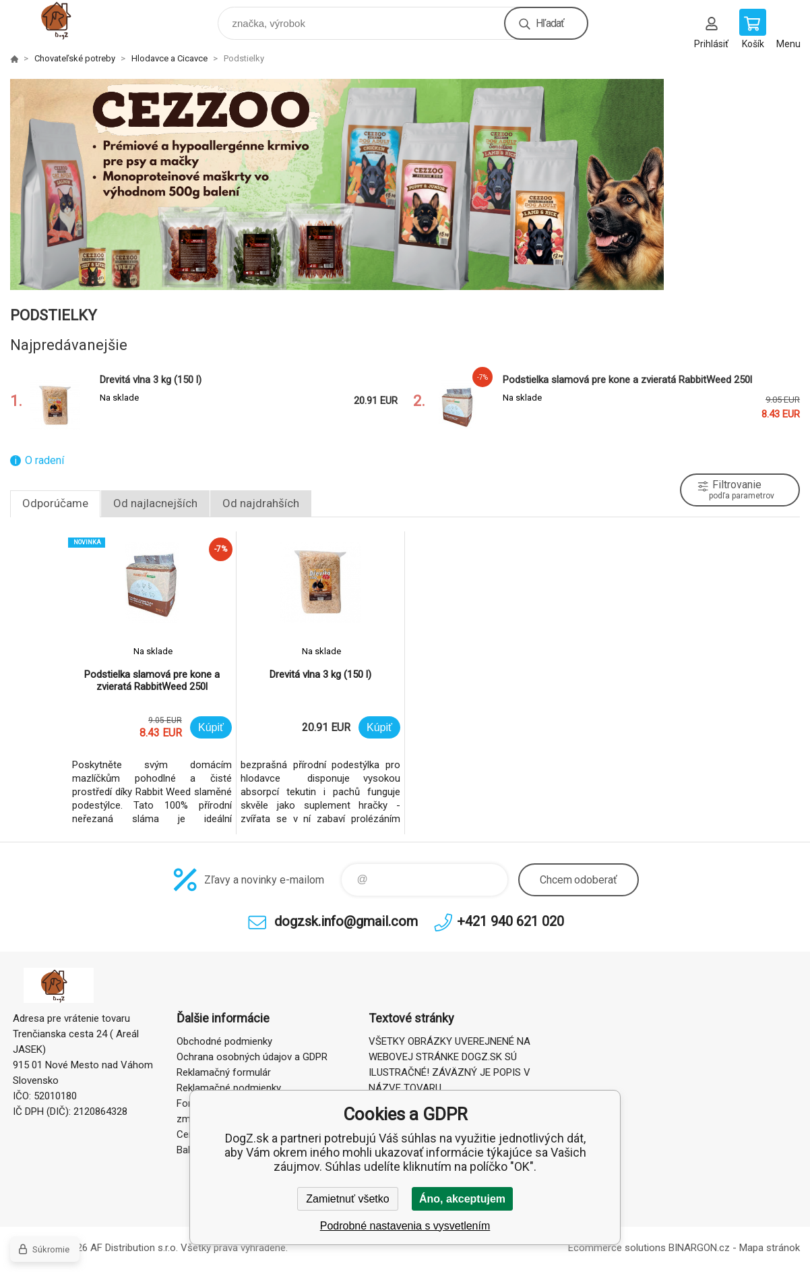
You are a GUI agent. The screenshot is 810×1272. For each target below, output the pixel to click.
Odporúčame (55, 503)
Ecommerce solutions (617, 1248)
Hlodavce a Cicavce (169, 58)
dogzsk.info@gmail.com (346, 921)
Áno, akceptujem (462, 1199)
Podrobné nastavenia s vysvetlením (405, 1226)
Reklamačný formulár (224, 1072)
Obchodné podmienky (224, 1041)
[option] (405, 184)
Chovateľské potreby (74, 58)
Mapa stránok (769, 1248)
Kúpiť (211, 727)
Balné (189, 1150)
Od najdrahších (260, 503)
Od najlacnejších (155, 503)
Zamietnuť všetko (347, 1199)
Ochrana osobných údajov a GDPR (252, 1057)
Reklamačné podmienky (229, 1088)
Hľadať (550, 23)
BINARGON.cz (699, 1248)
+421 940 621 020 (510, 921)
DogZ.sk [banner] (69, 20)
